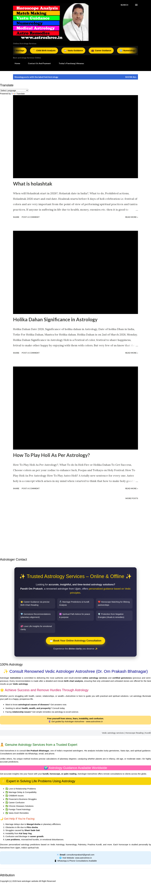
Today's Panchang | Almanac (69, 63)
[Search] (124, 5)
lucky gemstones (111, 750)
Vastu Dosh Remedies (19, 813)
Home (15, 63)
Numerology (130, 50)
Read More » (131, 217)
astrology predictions (30, 844)
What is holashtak (32, 184)
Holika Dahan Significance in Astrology (55, 319)
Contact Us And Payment (37, 63)
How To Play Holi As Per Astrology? (51, 455)
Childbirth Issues (16, 795)
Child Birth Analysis (47, 50)
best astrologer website (27, 881)
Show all (131, 77)
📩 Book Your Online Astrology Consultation (75, 640)
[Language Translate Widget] (14, 90)
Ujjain (17, 847)
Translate (18, 93)
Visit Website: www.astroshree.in (77, 858)
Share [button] (16, 217)
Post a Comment (31, 217)
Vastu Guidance (76, 50)
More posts (131, 498)
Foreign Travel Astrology (20, 809)
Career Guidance (104, 50)
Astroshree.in (10, 750)
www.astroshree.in (94, 721)
